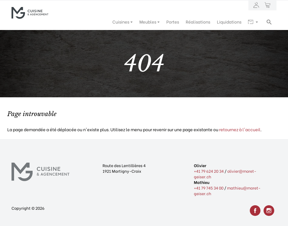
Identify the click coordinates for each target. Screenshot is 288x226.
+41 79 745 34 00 (208, 188)
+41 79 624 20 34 (209, 171)
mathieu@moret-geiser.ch (227, 190)
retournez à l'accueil (239, 129)
